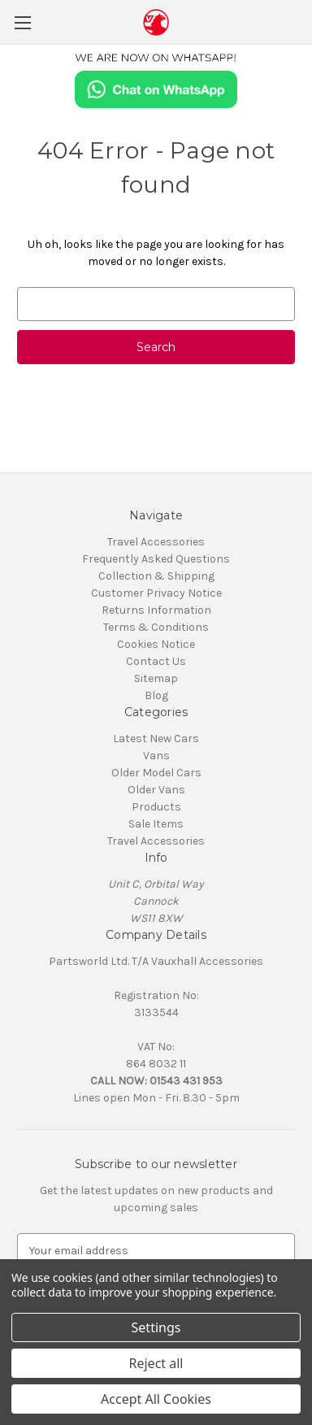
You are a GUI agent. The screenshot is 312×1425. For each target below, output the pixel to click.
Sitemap (156, 678)
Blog (156, 695)
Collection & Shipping (156, 576)
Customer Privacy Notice (156, 593)
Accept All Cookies (156, 1399)
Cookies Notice (156, 644)
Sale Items (156, 824)
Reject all (156, 1363)
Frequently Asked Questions (156, 559)
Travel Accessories (156, 542)
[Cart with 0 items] (303, 21)
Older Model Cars (156, 773)
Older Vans (156, 790)
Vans (156, 755)
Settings (156, 1327)
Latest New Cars (156, 738)
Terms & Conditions (156, 627)
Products (156, 807)
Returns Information (156, 610)
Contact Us (156, 661)
